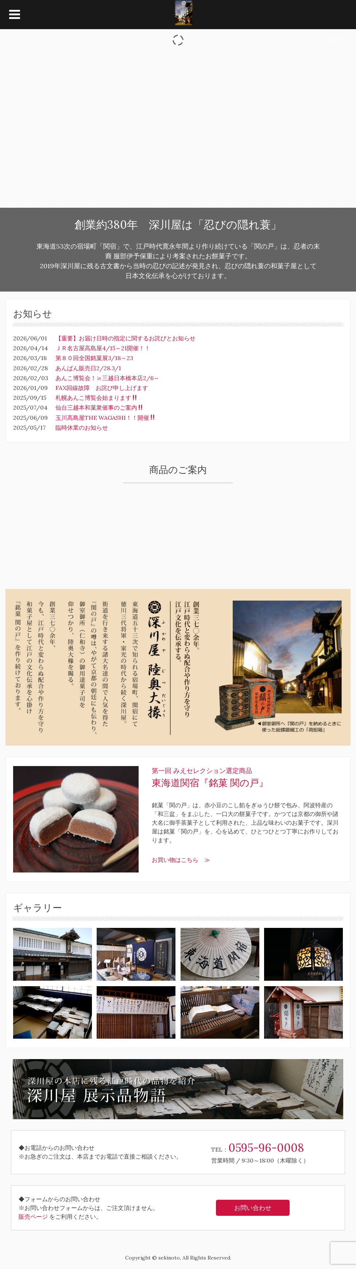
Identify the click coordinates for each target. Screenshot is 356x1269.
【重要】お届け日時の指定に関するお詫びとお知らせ (125, 338)
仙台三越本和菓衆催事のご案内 (99, 407)
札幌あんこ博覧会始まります (96, 397)
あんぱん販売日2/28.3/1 (88, 368)
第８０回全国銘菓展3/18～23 (94, 358)
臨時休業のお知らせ (81, 427)
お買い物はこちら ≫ (181, 859)
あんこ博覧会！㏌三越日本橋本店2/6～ (107, 378)
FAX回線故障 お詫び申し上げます (101, 387)
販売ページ (33, 1216)
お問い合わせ (252, 1208)
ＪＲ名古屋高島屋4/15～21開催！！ (102, 348)
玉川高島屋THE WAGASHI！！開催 (105, 417)
